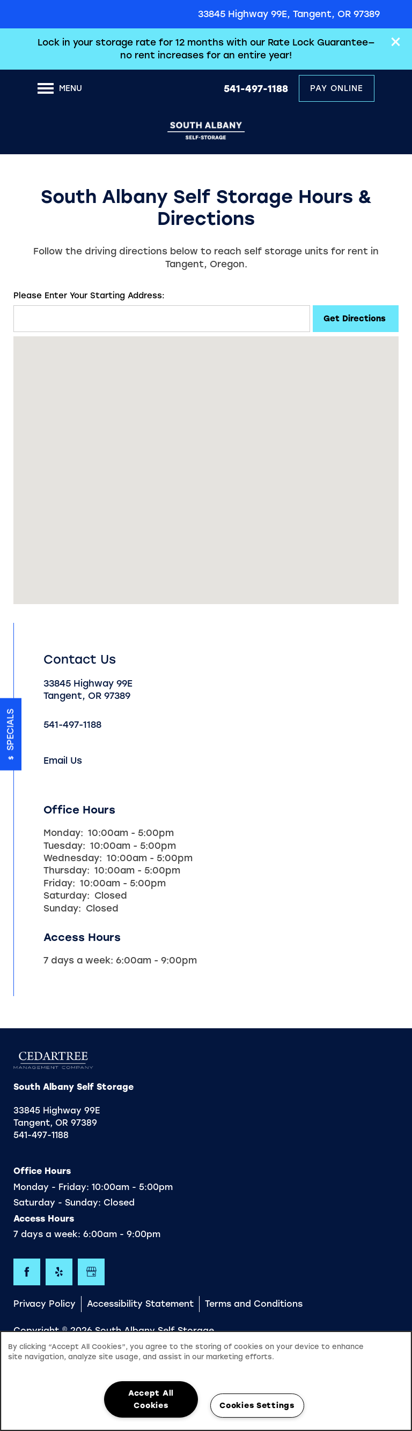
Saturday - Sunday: (57, 1202)
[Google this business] (91, 1272)
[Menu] (60, 88)
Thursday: (66, 870)
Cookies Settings (257, 1405)
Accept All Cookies (151, 1399)
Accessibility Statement (140, 1304)
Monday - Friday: (51, 1187)
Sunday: (62, 908)
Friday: (59, 883)
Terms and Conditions (254, 1304)
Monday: (63, 832)
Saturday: (66, 895)
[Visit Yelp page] (59, 1272)
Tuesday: (64, 845)
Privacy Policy (44, 1304)
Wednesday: (72, 858)
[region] (206, 1381)
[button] (396, 41)
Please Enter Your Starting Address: (89, 295)
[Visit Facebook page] (26, 1272)
